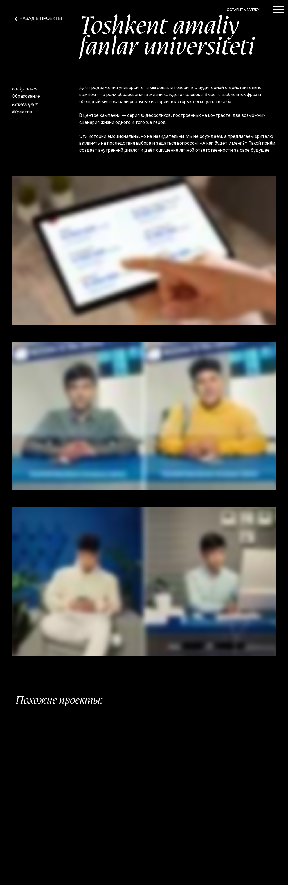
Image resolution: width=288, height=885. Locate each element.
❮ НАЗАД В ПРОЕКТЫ (38, 18)
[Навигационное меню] (278, 9)
